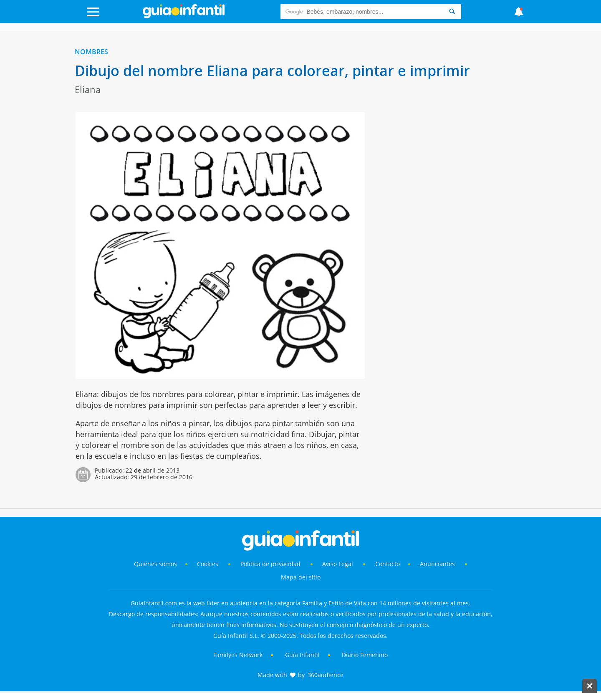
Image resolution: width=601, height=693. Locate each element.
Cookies (208, 564)
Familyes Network (238, 655)
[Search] (452, 11)
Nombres (91, 51)
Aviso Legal (337, 564)
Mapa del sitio (301, 577)
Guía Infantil (302, 655)
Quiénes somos (155, 564)
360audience (325, 675)
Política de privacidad (271, 564)
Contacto (387, 564)
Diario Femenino (365, 655)
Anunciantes (437, 564)
